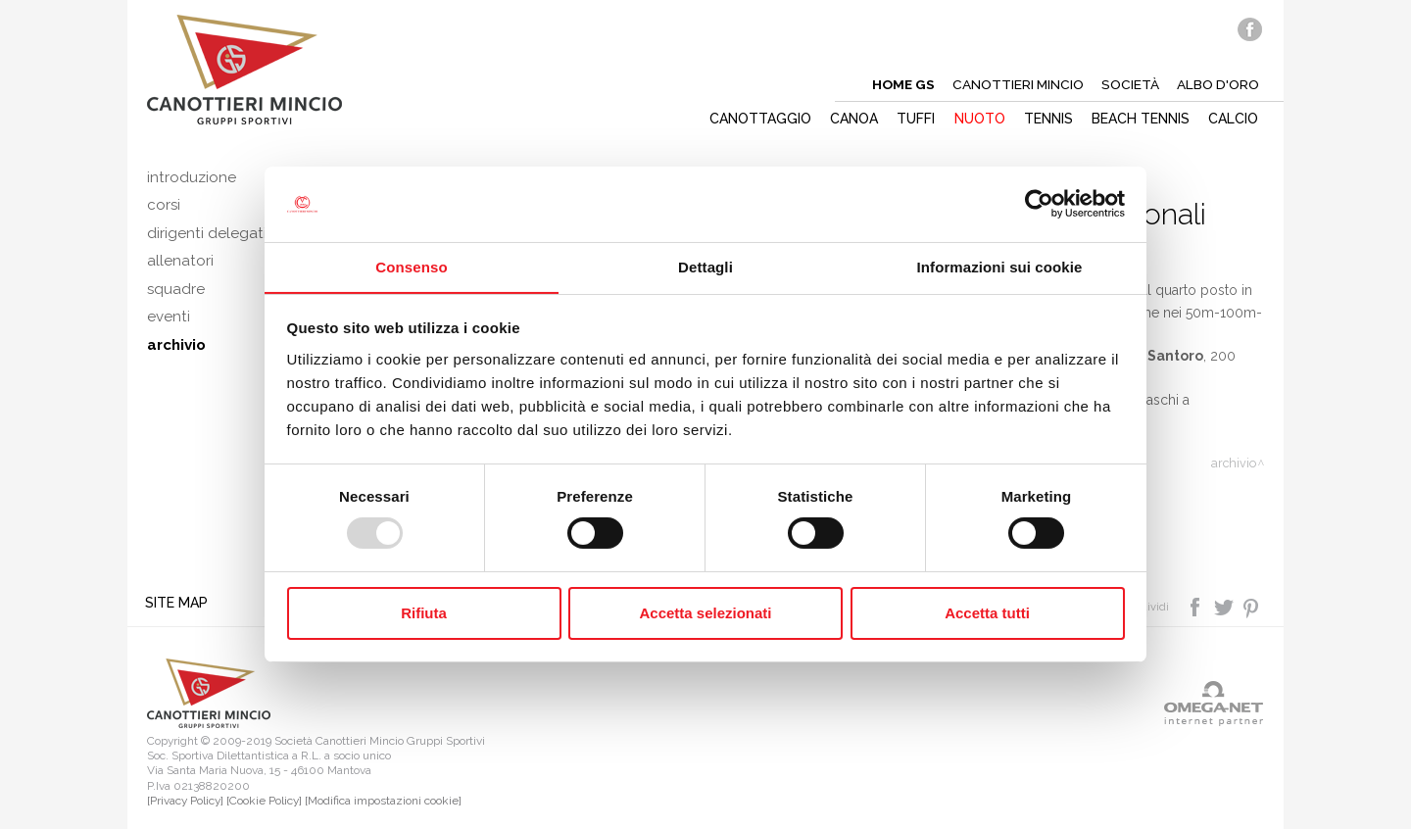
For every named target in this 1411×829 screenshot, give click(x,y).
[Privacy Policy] (185, 801)
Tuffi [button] (914, 118)
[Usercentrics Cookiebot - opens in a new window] (1039, 204)
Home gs (900, 84)
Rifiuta (424, 613)
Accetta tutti (987, 613)
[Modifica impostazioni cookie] (383, 801)
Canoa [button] (851, 118)
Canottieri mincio (1016, 84)
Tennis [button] (1047, 118)
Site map (178, 602)
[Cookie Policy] (264, 801)
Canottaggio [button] (756, 118)
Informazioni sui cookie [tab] (1000, 266)
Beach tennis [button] (1141, 118)
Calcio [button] (1234, 118)
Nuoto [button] (977, 118)
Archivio (1233, 463)
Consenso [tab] (411, 266)
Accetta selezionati (705, 613)
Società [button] (1129, 84)
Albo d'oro (1217, 84)
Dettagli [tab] (705, 266)
